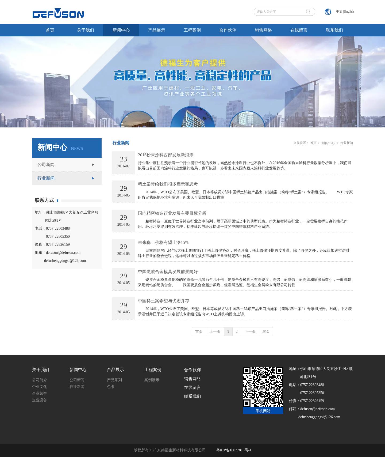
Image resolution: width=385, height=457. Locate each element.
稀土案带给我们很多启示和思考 (168, 184)
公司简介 (39, 380)
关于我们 (40, 369)
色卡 (110, 387)
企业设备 (39, 400)
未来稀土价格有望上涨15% (163, 242)
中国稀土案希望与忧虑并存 (163, 301)
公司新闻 (77, 380)
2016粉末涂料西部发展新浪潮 (166, 155)
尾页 (266, 332)
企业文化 (39, 387)
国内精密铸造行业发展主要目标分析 (172, 213)
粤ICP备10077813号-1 (233, 450)
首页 (313, 143)
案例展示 (151, 380)
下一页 (250, 332)
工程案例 (152, 369)
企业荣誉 (39, 393)
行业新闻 (346, 143)
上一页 (215, 332)
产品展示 (115, 369)
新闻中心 (328, 143)
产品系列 (114, 380)
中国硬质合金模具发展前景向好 (168, 271)
